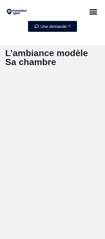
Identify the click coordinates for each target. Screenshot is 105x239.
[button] (93, 12)
